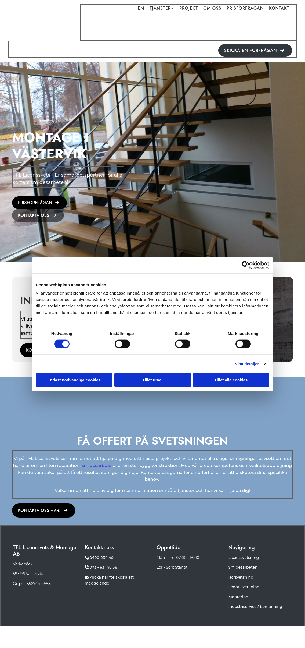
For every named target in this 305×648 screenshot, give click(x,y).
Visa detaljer (247, 363)
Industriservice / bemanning (255, 606)
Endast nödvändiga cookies (73, 380)
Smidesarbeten (242, 567)
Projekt (188, 8)
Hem (139, 8)
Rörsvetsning (240, 577)
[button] (255, 50)
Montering (238, 596)
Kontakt (279, 8)
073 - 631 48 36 (103, 567)
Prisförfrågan (245, 8)
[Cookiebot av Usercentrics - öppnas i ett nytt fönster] (245, 265)
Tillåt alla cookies (231, 380)
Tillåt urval (153, 380)
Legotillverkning (244, 587)
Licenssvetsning (243, 557)
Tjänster (160, 8)
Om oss (212, 8)
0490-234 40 (101, 557)
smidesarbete (96, 465)
